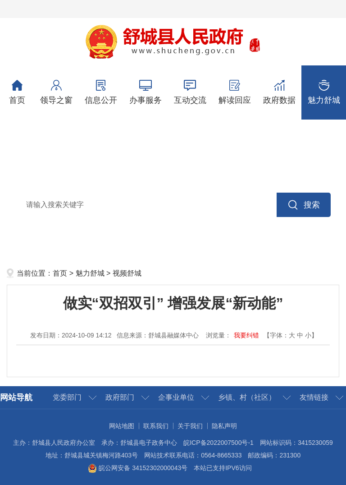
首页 (17, 92)
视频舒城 (127, 273)
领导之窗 (56, 92)
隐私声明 (224, 426)
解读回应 (234, 92)
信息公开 (100, 92)
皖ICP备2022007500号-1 (218, 442)
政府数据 (279, 92)
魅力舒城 (323, 92)
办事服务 (145, 92)
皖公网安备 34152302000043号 (137, 467)
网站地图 (121, 426)
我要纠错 (246, 335)
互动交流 (190, 92)
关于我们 (190, 426)
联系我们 (155, 426)
